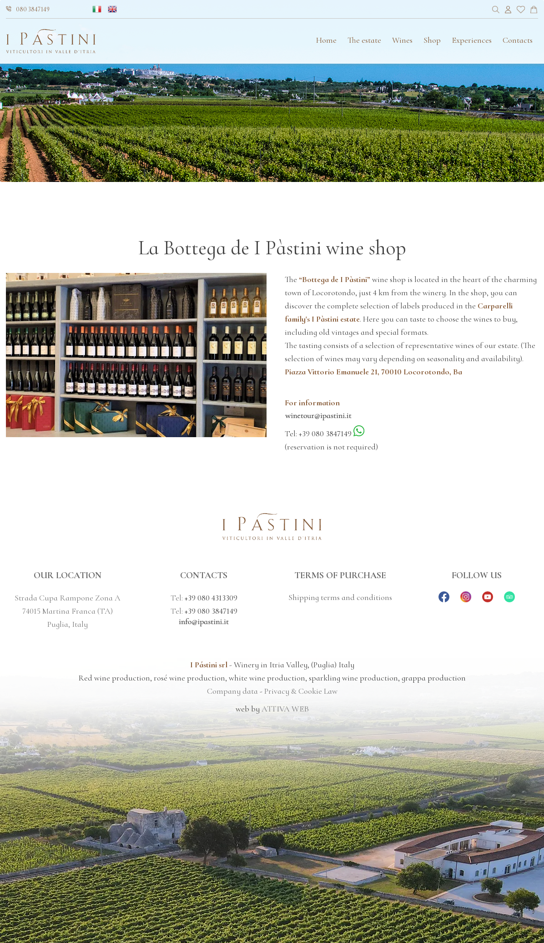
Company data (232, 691)
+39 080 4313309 (211, 598)
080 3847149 (28, 9)
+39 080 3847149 (211, 611)
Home (326, 40)
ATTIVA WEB (285, 709)
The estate (364, 40)
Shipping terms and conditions (340, 597)
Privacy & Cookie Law (300, 691)
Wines (402, 40)
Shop (432, 40)
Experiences (472, 40)
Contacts (518, 40)
